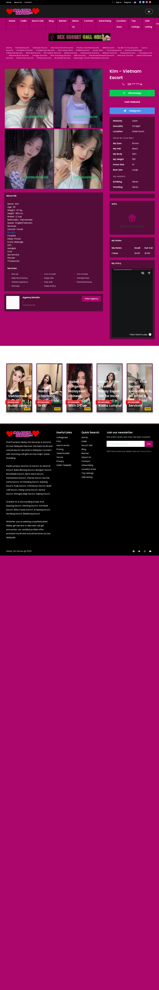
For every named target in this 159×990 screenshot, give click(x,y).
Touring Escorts (114, 50)
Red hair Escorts (125, 55)
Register (127, 2)
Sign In (118, 2)
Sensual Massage (133, 50)
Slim (134, 153)
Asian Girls (98, 50)
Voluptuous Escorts (45, 50)
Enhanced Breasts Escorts (101, 55)
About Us (18, 2)
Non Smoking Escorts (61, 55)
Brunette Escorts (63, 58)
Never (135, 181)
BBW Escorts (108, 48)
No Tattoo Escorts (52, 53)
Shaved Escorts (127, 53)
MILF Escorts (80, 55)
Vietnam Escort (40, 48)
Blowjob (11, 232)
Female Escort (22, 48)
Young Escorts (145, 53)
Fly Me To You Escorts (128, 48)
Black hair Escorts (25, 58)
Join (149, 444)
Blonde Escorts (33, 53)
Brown (135, 143)
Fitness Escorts (44, 58)
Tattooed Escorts (14, 53)
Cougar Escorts (39, 55)
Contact (28, 2)
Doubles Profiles (25, 50)
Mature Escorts (110, 53)
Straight (136, 126)
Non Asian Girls (65, 50)
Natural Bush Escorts (19, 55)
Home (8, 2)
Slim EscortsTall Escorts (62, 48)
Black (135, 148)
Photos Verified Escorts (88, 48)
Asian (135, 120)
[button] (135, 2)
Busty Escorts (70, 53)
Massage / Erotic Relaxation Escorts (91, 58)
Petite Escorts (82, 50)
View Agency (91, 298)
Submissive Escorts (90, 53)
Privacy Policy (145, 451)
